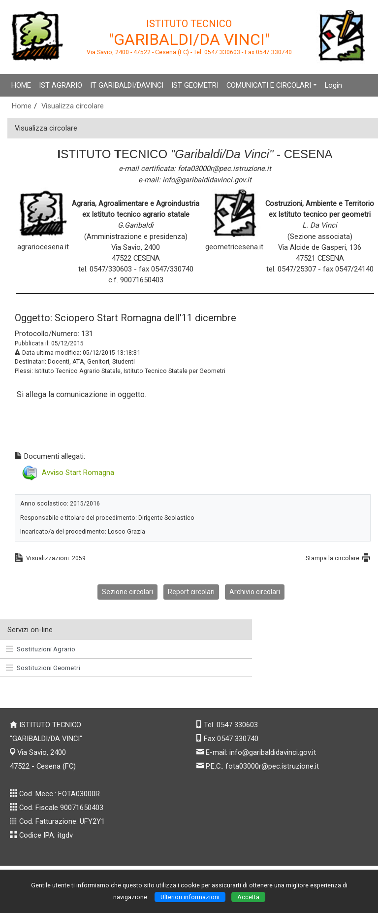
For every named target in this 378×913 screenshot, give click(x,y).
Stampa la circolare (332, 558)
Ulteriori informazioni (190, 897)
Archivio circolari (254, 592)
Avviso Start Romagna (78, 472)
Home (22, 105)
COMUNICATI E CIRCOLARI (268, 85)
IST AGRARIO (60, 85)
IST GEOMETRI (195, 85)
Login (333, 85)
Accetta (248, 897)
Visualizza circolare (72, 105)
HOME (21, 85)
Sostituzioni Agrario (40, 649)
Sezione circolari (127, 592)
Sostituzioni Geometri (43, 668)
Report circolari (191, 592)
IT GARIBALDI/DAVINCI (126, 85)
